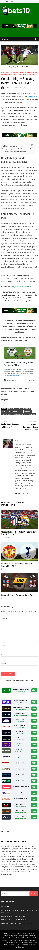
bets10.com (5, 832)
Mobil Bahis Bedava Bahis (28, 72)
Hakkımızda (5, 907)
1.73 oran (11, 409)
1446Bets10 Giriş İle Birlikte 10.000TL (14, 920)
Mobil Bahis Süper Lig (21, 75)
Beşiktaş (4, 411)
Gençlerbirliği (13, 411)
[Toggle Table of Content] (31, 146)
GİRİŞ (34, 690)
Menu (5, 39)
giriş (21, 411)
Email (3, 655)
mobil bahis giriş (7, 75)
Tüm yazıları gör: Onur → (23, 493)
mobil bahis (15, 72)
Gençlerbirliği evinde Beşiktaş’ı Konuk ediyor (18, 149)
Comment (5, 618)
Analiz (18, 409)
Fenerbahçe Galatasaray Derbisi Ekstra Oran (16, 923)
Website (4, 664)
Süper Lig (32, 75)
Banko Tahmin (5, 72)
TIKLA (34, 702)
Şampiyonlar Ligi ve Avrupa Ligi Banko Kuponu (18, 595)
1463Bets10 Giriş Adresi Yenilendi (13, 916)
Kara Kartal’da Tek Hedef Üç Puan (15, 151)
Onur (7, 88)
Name (3, 646)
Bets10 (32, 96)
